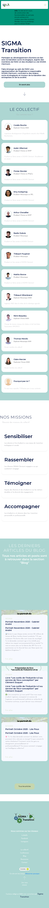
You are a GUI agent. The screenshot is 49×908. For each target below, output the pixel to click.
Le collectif (24, 850)
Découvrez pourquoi (32, 873)
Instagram (24, 841)
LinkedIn (25, 835)
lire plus (9, 659)
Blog (24, 856)
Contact (24, 862)
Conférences (24, 853)
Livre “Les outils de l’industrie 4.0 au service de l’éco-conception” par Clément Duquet (24, 680)
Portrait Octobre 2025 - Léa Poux (22, 729)
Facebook (24, 838)
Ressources (24, 859)
